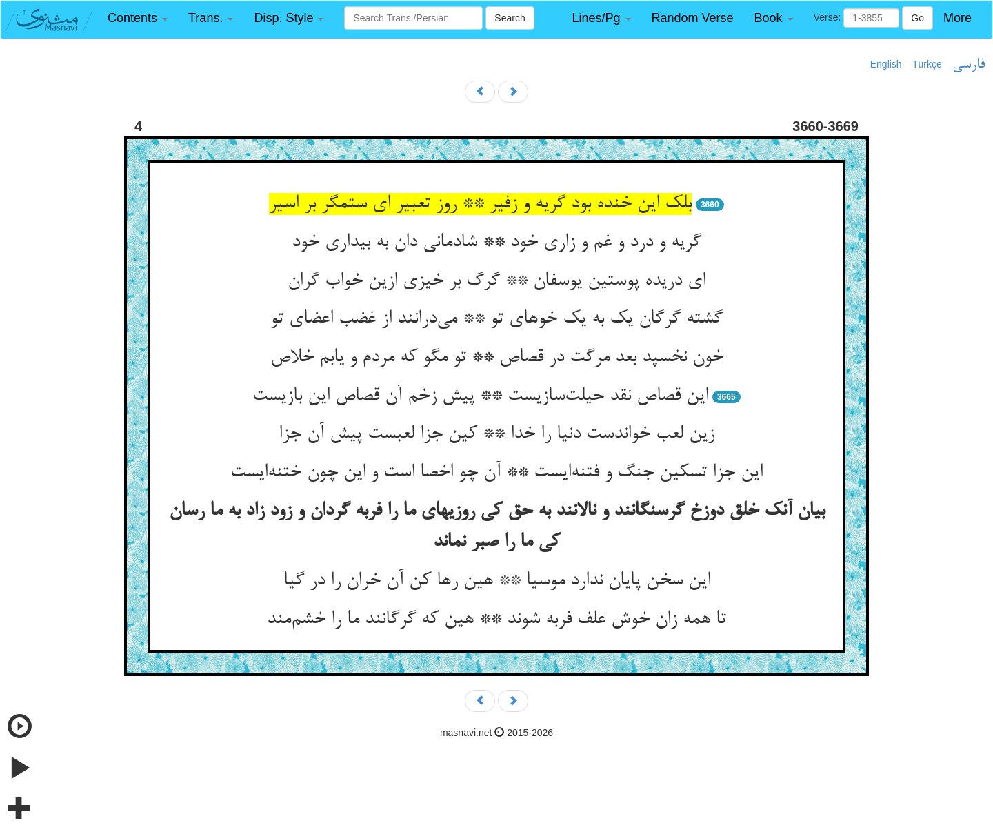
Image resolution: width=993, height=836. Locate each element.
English (886, 64)
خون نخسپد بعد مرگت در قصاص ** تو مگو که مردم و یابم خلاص (496, 358)
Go (917, 17)
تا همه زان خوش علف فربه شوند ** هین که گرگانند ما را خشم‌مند (496, 620)
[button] (137, 18)
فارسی (968, 65)
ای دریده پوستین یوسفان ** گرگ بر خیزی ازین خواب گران (496, 281)
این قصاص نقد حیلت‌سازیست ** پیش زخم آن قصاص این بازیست (480, 396)
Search (509, 17)
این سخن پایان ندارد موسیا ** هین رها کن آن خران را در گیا (496, 581)
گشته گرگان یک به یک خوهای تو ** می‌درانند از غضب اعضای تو (496, 319)
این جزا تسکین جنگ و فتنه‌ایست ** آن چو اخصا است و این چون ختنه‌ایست (496, 473)
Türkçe (927, 64)
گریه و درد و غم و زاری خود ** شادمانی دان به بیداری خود (496, 243)
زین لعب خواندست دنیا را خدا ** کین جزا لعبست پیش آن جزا (496, 434)
